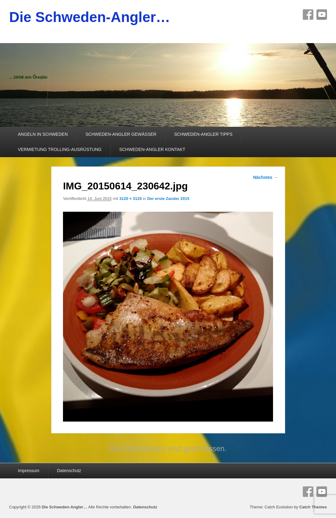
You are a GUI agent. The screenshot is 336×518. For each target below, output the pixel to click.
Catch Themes (313, 507)
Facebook (308, 14)
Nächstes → (265, 177)
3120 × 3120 (130, 198)
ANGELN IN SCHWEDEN (43, 134)
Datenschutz (69, 470)
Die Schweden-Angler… (89, 17)
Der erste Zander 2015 (168, 198)
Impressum (28, 470)
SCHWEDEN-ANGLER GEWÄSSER (121, 134)
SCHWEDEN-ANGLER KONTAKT (152, 149)
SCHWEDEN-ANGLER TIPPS (203, 134)
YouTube (321, 14)
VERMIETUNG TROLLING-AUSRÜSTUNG (60, 149)
